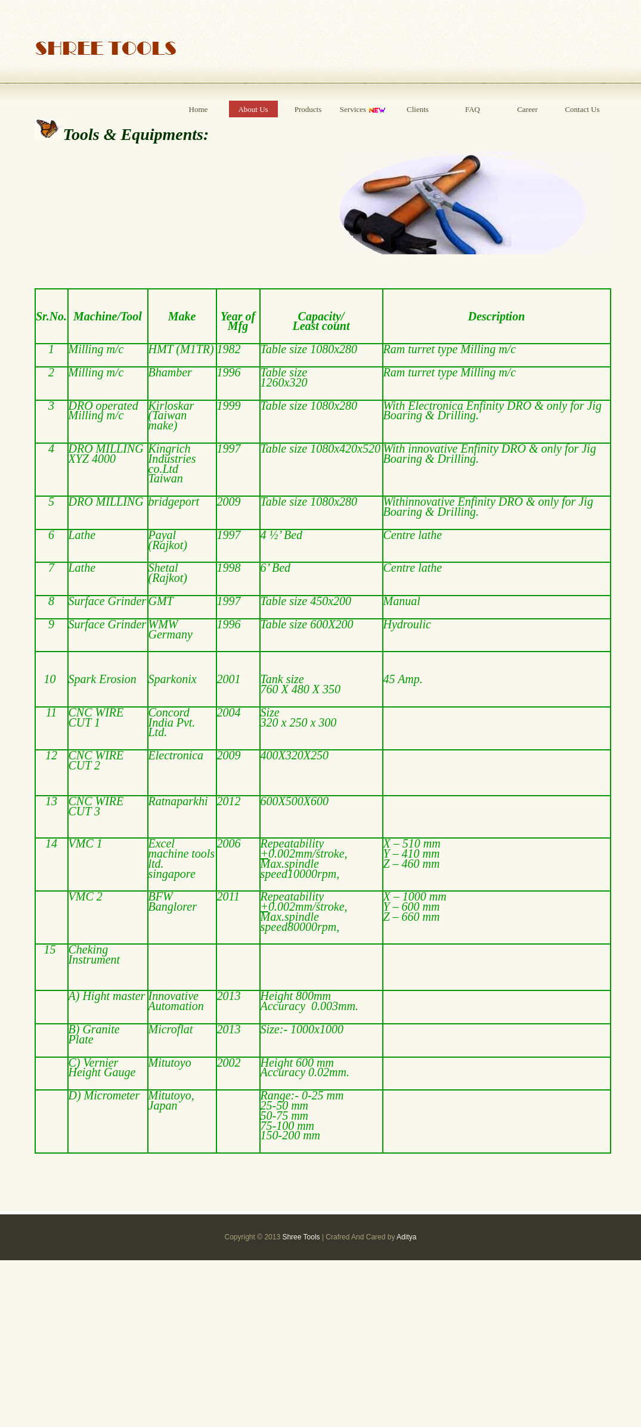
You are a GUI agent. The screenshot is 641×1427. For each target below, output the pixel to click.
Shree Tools (301, 1237)
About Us (253, 109)
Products (308, 109)
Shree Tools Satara (106, 46)
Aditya (406, 1237)
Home (198, 109)
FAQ (472, 109)
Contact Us (582, 109)
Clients (418, 109)
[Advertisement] (320, 1343)
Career (527, 109)
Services (363, 109)
